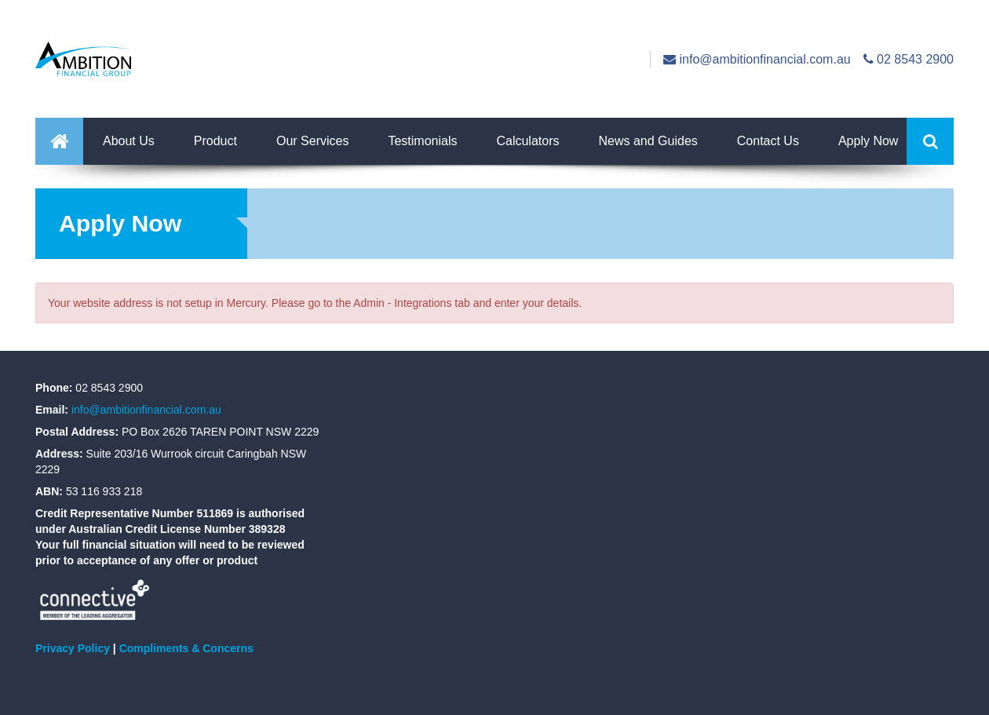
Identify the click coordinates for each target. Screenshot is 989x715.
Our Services (312, 141)
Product (215, 141)
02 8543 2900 (908, 59)
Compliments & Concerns (186, 648)
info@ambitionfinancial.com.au (757, 59)
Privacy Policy (72, 648)
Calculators (527, 141)
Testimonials (422, 141)
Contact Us (768, 141)
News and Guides (647, 141)
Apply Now (868, 141)
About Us (129, 141)
